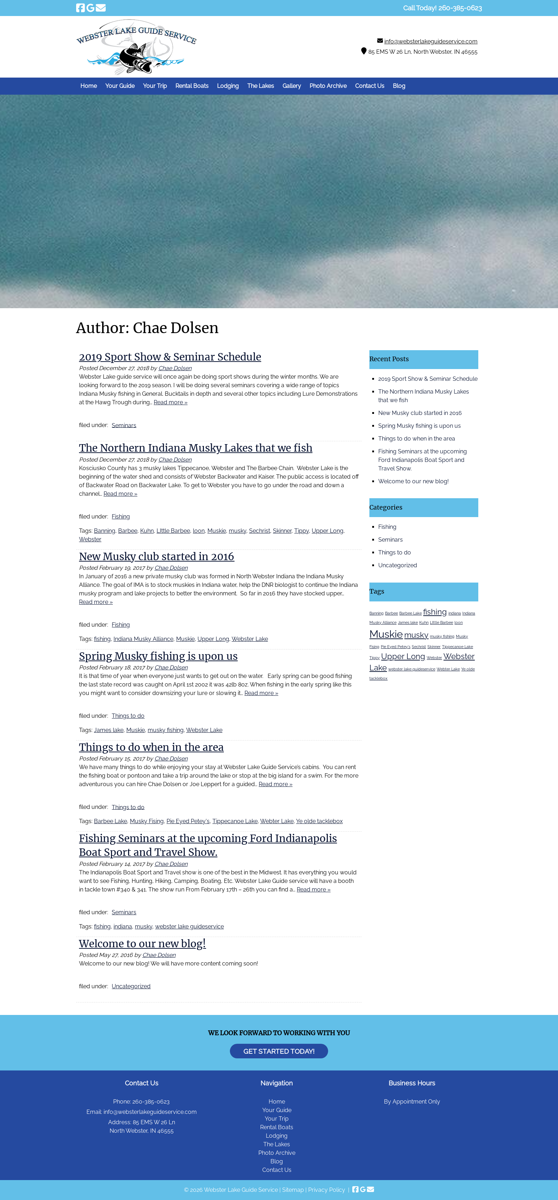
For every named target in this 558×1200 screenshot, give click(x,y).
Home (88, 86)
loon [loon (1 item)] (458, 622)
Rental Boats (192, 86)
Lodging (228, 86)
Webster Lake (250, 639)
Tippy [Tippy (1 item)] (374, 658)
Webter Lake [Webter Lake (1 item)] (448, 669)
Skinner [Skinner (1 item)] (434, 646)
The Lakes (260, 86)
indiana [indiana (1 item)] (454, 613)
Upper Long (327, 530)
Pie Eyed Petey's (188, 821)
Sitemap (293, 1189)
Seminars (124, 425)
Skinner (282, 530)
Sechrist (259, 530)
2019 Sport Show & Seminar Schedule (170, 357)
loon (199, 530)
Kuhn (147, 530)
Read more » (171, 402)
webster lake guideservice (189, 926)
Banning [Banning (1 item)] (376, 613)
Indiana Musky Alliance (143, 639)
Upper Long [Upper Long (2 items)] (403, 656)
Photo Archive (328, 86)
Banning (104, 530)
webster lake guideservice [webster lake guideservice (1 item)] (411, 669)
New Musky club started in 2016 (157, 556)
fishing (102, 639)
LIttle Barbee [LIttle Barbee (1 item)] (441, 622)
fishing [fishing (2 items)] (435, 611)
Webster (90, 539)
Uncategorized (131, 986)
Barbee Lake (110, 821)
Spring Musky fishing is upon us (158, 656)
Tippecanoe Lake (235, 821)
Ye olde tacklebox (319, 821)
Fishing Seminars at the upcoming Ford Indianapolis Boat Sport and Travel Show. (422, 460)
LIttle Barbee (173, 530)
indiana (123, 926)
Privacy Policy (326, 1189)
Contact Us (369, 86)
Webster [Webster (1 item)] (434, 658)
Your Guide (120, 86)
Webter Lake (277, 821)
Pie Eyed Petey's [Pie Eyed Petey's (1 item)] (395, 646)
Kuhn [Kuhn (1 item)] (423, 622)
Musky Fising (147, 821)
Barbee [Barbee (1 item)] (391, 613)
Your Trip (155, 86)
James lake (108, 730)
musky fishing (166, 730)
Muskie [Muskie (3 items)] (386, 634)
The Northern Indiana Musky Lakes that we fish (195, 448)
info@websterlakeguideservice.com (431, 41)
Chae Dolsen (174, 368)
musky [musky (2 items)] (416, 635)
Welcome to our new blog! (142, 943)
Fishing (121, 516)
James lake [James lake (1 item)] (408, 622)
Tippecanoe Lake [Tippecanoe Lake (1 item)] (457, 646)
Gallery (292, 86)
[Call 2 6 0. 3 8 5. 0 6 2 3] (460, 8)
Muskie (216, 530)
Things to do (128, 715)
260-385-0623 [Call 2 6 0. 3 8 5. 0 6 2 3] (151, 1101)
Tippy (301, 530)
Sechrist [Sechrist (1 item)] (419, 646)
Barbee (127, 530)
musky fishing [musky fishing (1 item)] (442, 636)
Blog (399, 86)
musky (237, 530)
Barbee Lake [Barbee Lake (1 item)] (410, 613)
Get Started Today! (279, 1051)
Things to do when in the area (151, 747)
